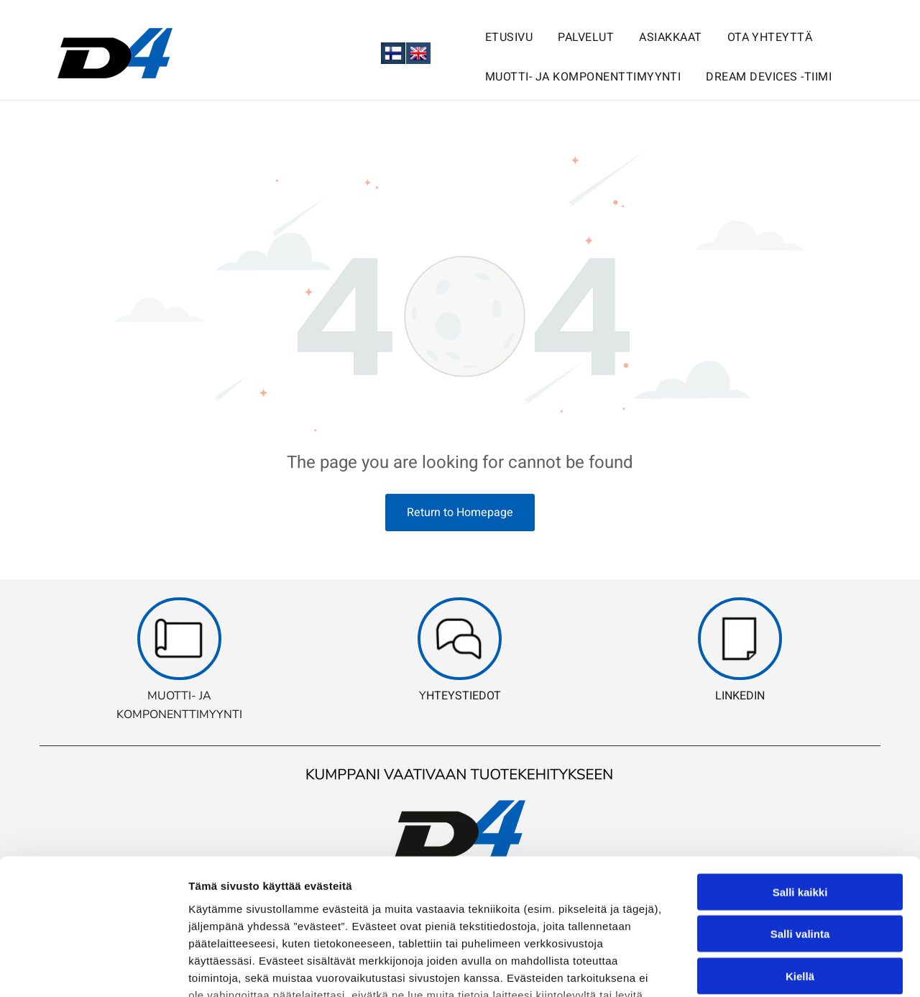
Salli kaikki (800, 774)
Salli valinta (800, 817)
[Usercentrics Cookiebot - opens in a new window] (93, 969)
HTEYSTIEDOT (463, 695)
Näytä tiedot (768, 968)
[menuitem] (496, 33)
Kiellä (800, 859)
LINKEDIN (740, 695)
